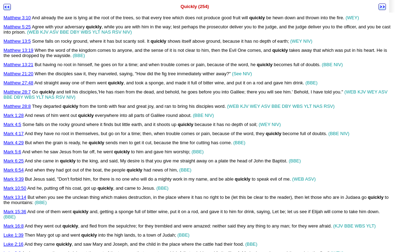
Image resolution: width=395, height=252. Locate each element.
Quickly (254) (195, 6)
